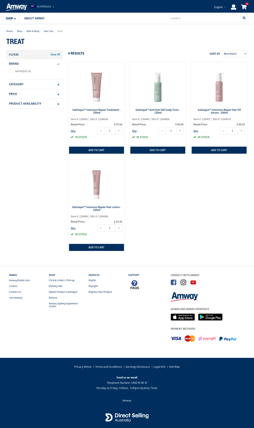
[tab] (34, 63)
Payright (93, 286)
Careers (13, 286)
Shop (19, 31)
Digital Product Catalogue (63, 291)
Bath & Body (33, 31)
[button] (12, 18)
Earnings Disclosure (138, 366)
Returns (53, 297)
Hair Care (48, 31)
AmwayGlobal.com (19, 280)
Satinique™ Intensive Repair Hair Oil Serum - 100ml (219, 111)
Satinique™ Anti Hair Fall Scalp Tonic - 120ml (157, 111)
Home (9, 31)
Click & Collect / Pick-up (62, 280)
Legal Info (160, 366)
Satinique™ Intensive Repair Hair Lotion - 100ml (96, 209)
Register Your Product (100, 291)
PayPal (92, 280)
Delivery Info (55, 286)
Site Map (174, 366)
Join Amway (15, 297)
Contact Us (15, 291)
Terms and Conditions (108, 366)
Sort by (215, 53)
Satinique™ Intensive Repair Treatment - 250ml (96, 111)
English (218, 7)
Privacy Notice (83, 366)
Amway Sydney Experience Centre (63, 305)
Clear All (55, 54)
